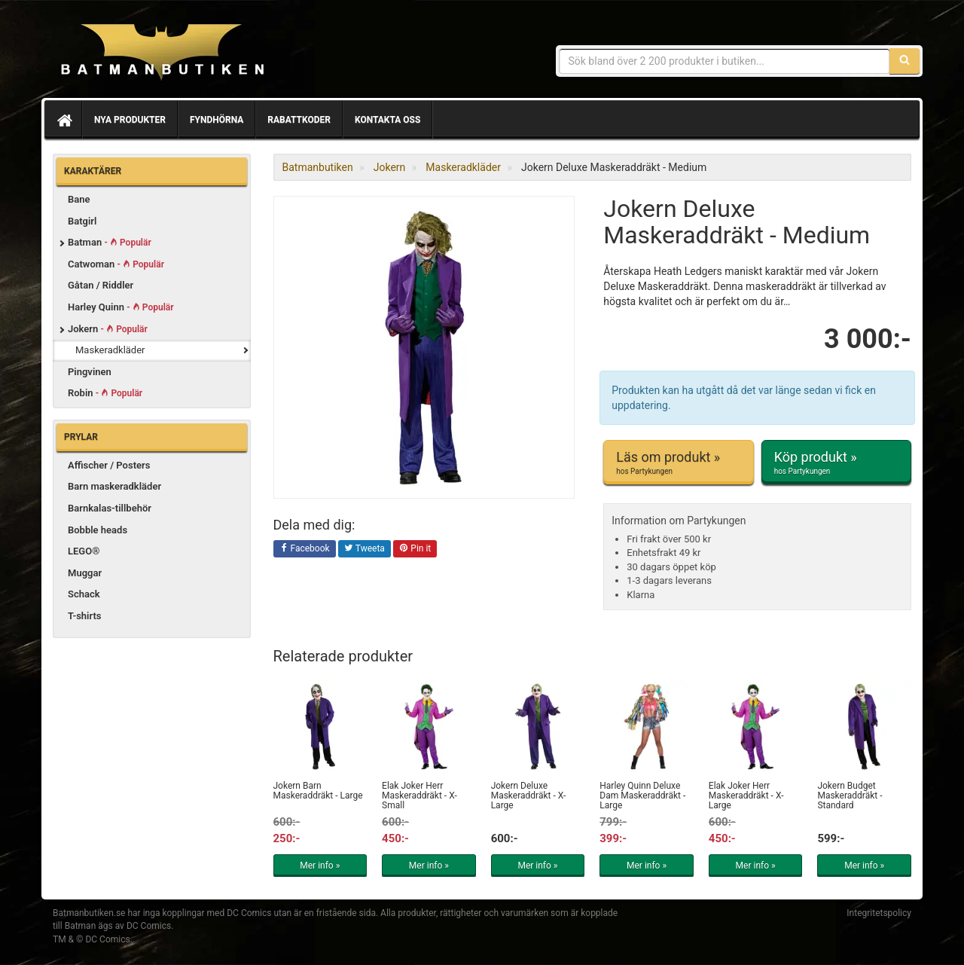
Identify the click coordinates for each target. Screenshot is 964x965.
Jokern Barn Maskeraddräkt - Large (318, 790)
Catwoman (116, 264)
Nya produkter (130, 120)
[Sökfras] (725, 61)
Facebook (304, 549)
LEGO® (83, 551)
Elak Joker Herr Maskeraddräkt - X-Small (419, 795)
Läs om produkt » (678, 462)
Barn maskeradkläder (114, 486)
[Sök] (904, 61)
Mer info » (320, 865)
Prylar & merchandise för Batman (162, 53)
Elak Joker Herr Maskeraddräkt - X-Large (746, 795)
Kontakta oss (387, 120)
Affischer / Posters (109, 465)
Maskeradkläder (110, 350)
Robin (105, 393)
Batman (109, 242)
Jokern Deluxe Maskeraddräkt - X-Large (528, 795)
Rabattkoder (299, 120)
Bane (79, 199)
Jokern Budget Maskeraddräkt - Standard (849, 795)
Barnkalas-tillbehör (109, 508)
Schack (84, 594)
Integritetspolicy (879, 913)
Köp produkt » (836, 462)
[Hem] (63, 120)
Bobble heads (97, 530)
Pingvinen (89, 371)
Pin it (415, 549)
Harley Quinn (121, 307)
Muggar (85, 573)
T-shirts (85, 615)
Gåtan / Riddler (100, 285)
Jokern (108, 328)
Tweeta (364, 549)
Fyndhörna (216, 120)
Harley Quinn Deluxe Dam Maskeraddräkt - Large (642, 795)
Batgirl (82, 221)
